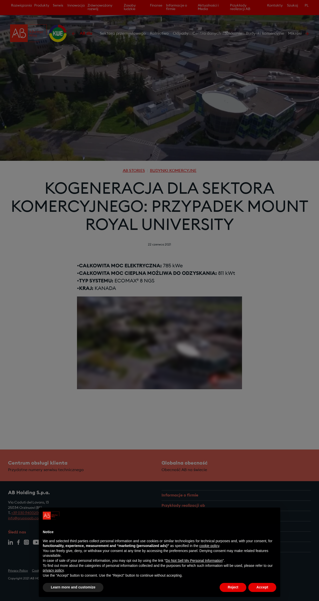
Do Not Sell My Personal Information (194, 562)
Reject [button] (233, 588)
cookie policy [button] (209, 547)
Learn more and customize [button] (73, 588)
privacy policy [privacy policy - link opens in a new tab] (53, 572)
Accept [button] (262, 588)
